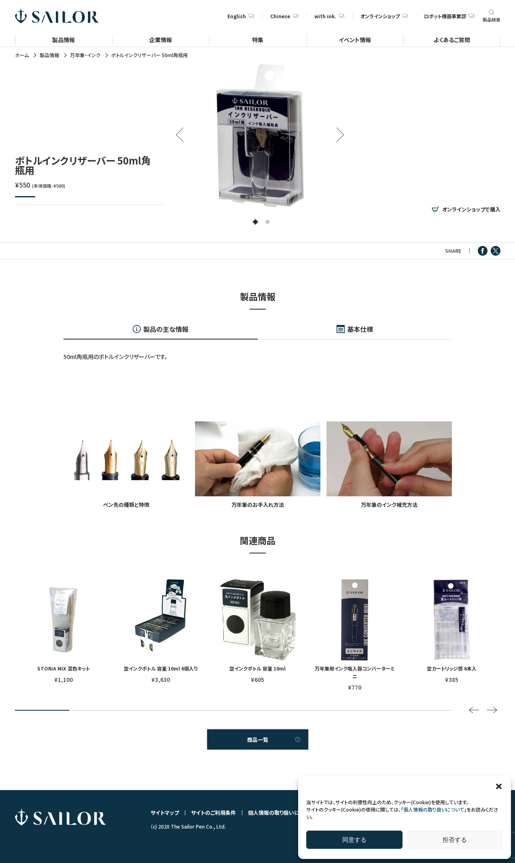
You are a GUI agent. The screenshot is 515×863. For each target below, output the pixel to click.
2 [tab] (266, 222)
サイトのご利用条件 (213, 812)
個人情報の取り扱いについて (433, 809)
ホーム (22, 55)
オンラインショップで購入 (471, 209)
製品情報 (63, 39)
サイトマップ (164, 812)
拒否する (455, 839)
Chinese (284, 16)
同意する (354, 839)
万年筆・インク (85, 55)
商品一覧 (257, 739)
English (240, 16)
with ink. (329, 16)
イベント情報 (355, 39)
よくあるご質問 (452, 39)
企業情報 (160, 39)
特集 (257, 39)
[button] (499, 786)
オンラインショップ (384, 16)
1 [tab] (253, 222)
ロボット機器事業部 (449, 16)
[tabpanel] (260, 135)
